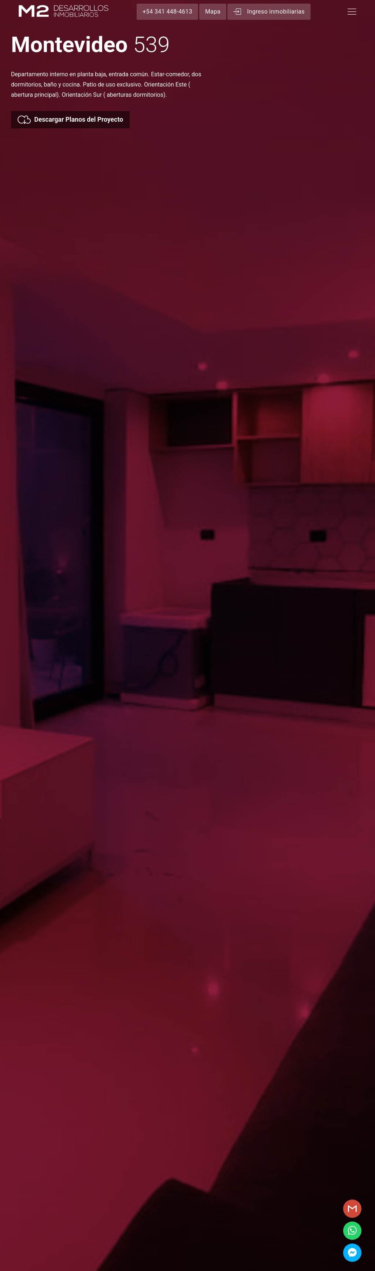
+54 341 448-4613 (167, 11)
